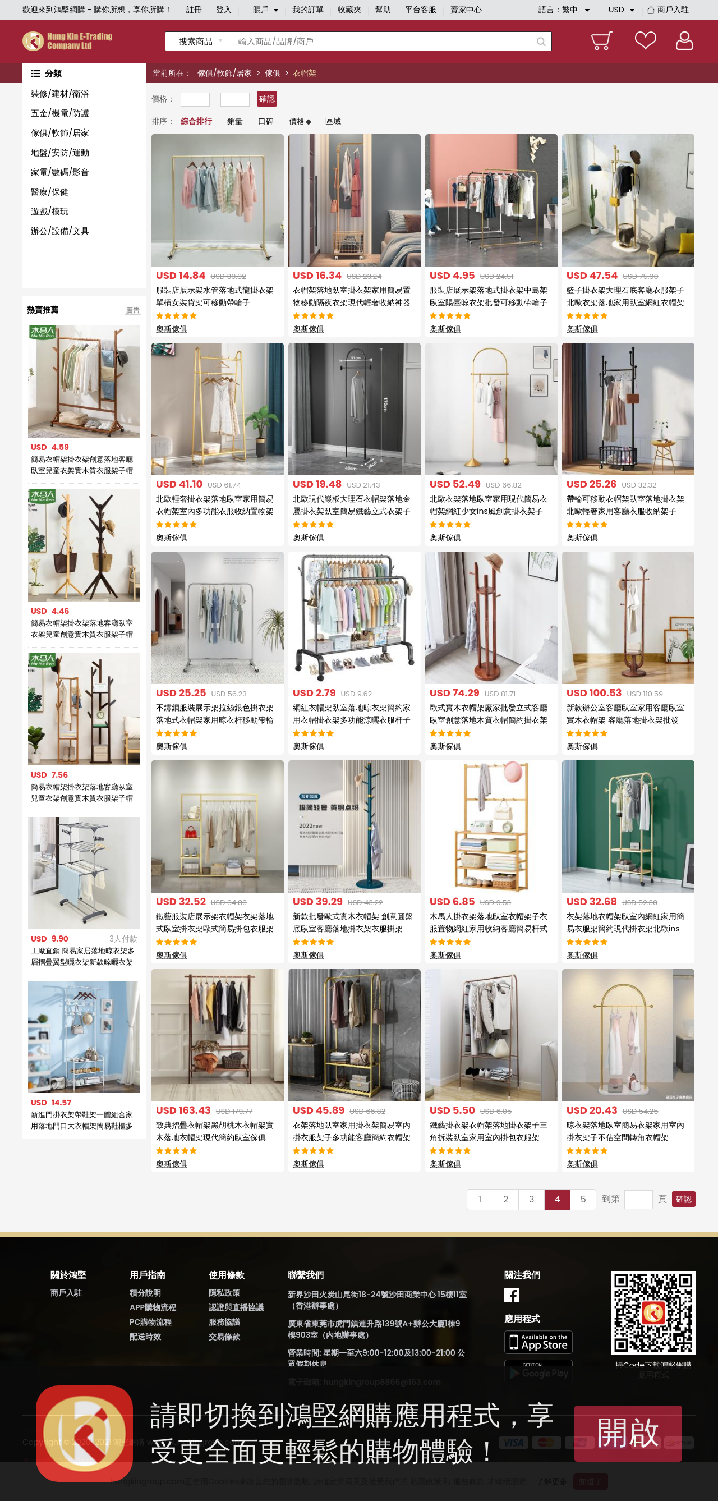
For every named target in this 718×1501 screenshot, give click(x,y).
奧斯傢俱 (171, 328)
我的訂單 (308, 9)
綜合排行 (196, 121)
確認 (267, 98)
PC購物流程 (151, 1322)
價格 (297, 121)
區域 (333, 121)
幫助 (383, 9)
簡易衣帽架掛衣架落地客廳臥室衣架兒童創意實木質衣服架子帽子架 (82, 629)
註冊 (194, 9)
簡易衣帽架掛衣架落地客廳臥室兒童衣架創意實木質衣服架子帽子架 (82, 793)
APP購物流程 (153, 1307)
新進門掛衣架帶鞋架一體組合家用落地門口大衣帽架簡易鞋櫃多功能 (82, 1120)
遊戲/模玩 (49, 211)
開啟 (628, 1432)
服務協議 (224, 1322)
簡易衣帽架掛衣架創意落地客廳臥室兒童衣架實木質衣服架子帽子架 (82, 465)
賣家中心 (466, 9)
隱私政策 (224, 1292)
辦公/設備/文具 (60, 231)
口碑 (266, 121)
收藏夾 (349, 9)
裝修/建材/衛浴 (60, 93)
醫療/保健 (49, 192)
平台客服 (420, 9)
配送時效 (145, 1336)
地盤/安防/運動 (60, 152)
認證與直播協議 (236, 1307)
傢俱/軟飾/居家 (224, 73)
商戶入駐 (673, 9)
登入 (224, 9)
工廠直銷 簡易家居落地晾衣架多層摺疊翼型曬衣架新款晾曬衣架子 (83, 956)
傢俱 (272, 73)
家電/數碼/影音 (60, 172)
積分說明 (145, 1292)
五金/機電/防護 (60, 113)
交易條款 (224, 1336)
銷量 (235, 121)
